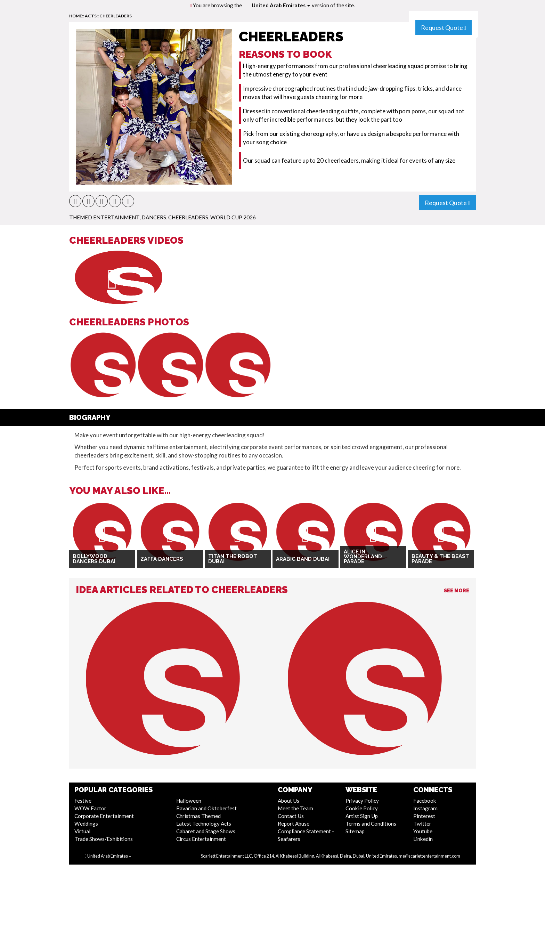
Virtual (82, 831)
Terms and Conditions (370, 823)
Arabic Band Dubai (303, 559)
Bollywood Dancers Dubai (94, 559)
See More (456, 590)
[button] (75, 201)
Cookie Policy (361, 808)
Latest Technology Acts (203, 823)
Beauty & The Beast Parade (440, 559)
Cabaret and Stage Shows (205, 831)
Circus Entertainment (201, 839)
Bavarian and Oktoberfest (206, 808)
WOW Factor (90, 808)
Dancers (153, 217)
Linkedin (423, 839)
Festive (82, 800)
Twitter (422, 823)
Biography (90, 417)
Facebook (424, 800)
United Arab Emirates (281, 5)
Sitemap (355, 831)
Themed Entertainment (104, 217)
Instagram (425, 808)
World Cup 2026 (233, 217)
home (75, 15)
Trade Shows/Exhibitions (103, 839)
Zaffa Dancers (161, 559)
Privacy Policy (362, 800)
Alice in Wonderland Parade (363, 556)
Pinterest (424, 816)
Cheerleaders (115, 15)
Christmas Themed (198, 816)
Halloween (188, 800)
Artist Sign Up (361, 816)
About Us (288, 800)
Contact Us (291, 816)
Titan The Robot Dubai (232, 559)
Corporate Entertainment (104, 816)
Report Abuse (293, 823)
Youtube (422, 831)
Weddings (86, 823)
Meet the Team (295, 808)
